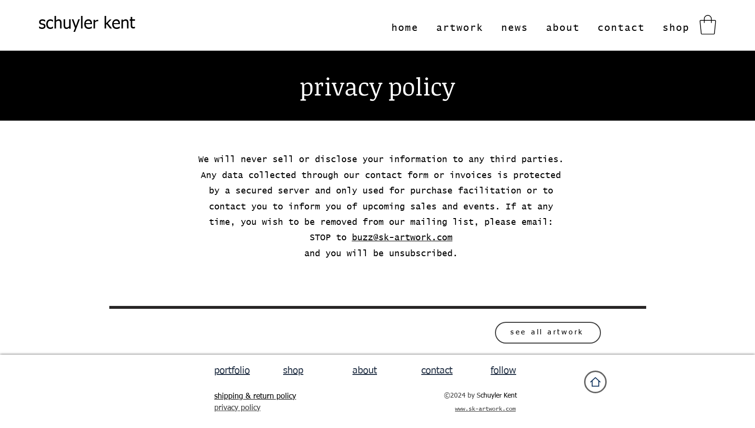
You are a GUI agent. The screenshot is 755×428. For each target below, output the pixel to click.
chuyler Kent (499, 395)
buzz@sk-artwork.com (402, 238)
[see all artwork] (548, 333)
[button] (708, 24)
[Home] (595, 382)
